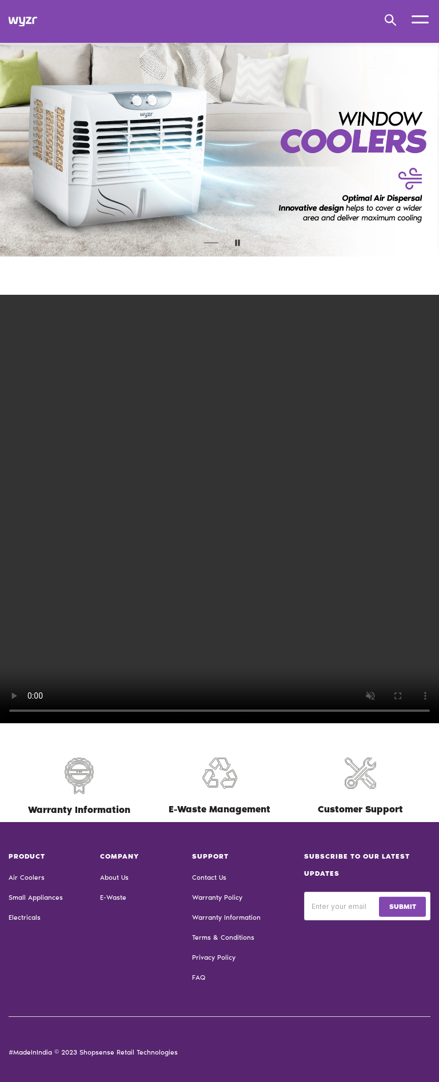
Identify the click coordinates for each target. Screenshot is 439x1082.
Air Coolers (27, 877)
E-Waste (113, 897)
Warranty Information (226, 917)
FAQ (198, 977)
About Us (114, 877)
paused (238, 242)
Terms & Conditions (223, 937)
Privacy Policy (214, 957)
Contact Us (209, 877)
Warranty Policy (217, 897)
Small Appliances (36, 897)
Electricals (25, 917)
